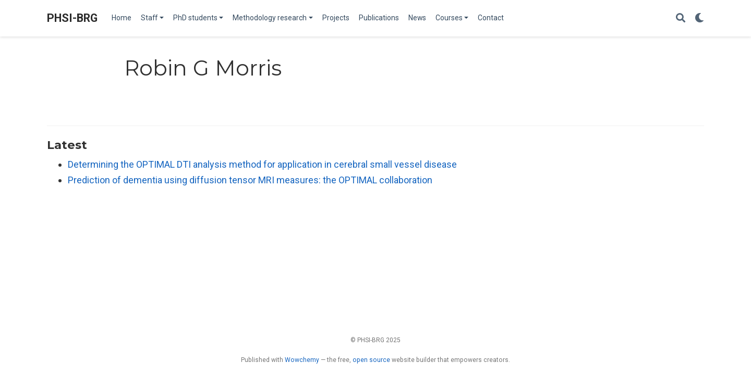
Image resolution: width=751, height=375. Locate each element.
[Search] (680, 18)
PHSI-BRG (72, 17)
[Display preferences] (699, 18)
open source (371, 360)
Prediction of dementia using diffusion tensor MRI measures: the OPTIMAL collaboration (250, 179)
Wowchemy (302, 360)
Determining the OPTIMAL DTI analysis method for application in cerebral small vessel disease (262, 164)
